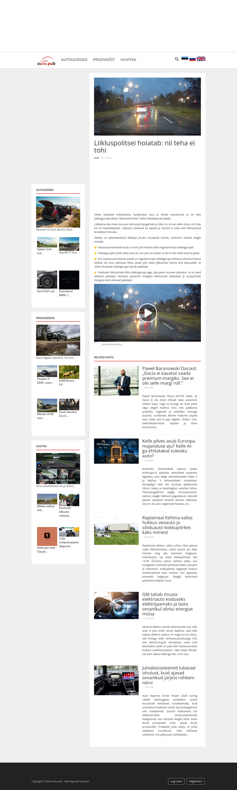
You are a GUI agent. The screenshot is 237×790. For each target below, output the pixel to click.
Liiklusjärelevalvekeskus (111, 344)
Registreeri (195, 781)
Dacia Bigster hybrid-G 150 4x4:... (56, 357)
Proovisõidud (45, 318)
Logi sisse (176, 781)
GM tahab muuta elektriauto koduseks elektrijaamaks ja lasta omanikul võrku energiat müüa (167, 604)
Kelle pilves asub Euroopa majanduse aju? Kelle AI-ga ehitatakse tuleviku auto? (168, 448)
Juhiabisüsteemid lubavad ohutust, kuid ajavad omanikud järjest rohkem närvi (169, 675)
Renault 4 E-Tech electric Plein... (55, 229)
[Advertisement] (118, 26)
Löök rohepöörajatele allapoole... (68, 542)
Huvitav (128, 59)
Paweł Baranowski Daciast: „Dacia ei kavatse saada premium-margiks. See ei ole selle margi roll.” (169, 375)
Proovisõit (104, 59)
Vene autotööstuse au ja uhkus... (55, 486)
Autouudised (74, 59)
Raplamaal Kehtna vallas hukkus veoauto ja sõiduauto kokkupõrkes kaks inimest (167, 524)
